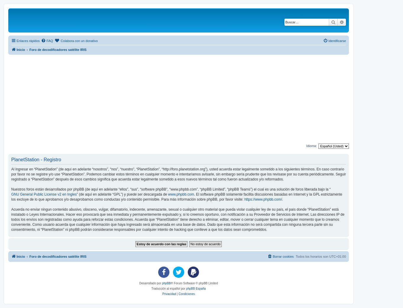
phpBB (166, 283)
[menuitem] (47, 40)
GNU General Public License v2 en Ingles (44, 194)
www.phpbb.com (181, 194)
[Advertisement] (185, 99)
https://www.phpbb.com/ (263, 199)
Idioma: (311, 146)
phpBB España (196, 288)
